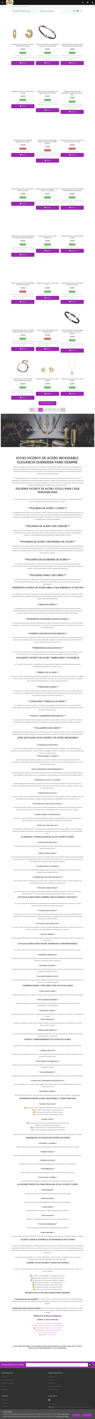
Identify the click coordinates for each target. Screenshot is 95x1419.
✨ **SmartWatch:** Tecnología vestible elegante (47, 1323)
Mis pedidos (5, 1403)
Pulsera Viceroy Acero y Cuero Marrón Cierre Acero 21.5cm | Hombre (47, 45)
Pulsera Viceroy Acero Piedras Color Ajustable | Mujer (47, 331)
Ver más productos (47, 403)
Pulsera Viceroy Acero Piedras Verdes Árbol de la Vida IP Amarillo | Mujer (72, 45)
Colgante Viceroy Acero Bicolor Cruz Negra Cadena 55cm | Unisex (47, 92)
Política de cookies (53, 1389)
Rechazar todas (87, 1415)
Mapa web (4, 1389)
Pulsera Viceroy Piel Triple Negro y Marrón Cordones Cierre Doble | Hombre (48, 142)
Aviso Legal (51, 1383)
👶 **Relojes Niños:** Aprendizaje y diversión (47, 1330)
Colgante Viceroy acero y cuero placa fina (48, 284)
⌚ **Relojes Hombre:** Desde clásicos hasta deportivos (47, 1326)
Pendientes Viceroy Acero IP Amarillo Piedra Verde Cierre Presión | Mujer (23, 331)
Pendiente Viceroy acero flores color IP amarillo (23, 92)
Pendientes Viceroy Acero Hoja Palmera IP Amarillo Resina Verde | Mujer (72, 190)
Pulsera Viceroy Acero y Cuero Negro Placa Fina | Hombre (72, 284)
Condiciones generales (7, 1383)
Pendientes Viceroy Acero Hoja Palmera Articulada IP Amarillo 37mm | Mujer (22, 237)
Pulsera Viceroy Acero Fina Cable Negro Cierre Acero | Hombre (22, 284)
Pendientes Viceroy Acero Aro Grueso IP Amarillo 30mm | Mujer (23, 45)
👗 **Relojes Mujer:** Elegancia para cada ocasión (47, 1328)
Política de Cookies (63, 1414)
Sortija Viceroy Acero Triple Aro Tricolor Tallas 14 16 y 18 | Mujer (47, 190)
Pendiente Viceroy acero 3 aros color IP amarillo (47, 380)
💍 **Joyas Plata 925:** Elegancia (47, 1332)
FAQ (2, 1386)
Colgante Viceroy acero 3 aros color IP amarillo (72, 380)
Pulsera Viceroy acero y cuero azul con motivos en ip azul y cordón (72, 141)
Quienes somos (52, 1377)
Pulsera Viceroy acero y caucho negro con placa (72, 237)
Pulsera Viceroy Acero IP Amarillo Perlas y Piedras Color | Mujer (23, 380)
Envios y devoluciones (7, 1380)
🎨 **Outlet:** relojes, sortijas (47, 1335)
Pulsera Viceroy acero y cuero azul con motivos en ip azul (23, 190)
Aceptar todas (76, 1415)
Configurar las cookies (62, 1416)
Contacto (4, 1377)
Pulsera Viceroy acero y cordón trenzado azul (47, 237)
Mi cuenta (4, 1400)
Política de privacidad (54, 1386)
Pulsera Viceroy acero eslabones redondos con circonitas (22, 141)
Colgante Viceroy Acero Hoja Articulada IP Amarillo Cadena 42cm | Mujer (72, 93)
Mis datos (4, 1406)
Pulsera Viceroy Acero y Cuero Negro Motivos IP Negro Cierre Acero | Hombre (72, 332)
